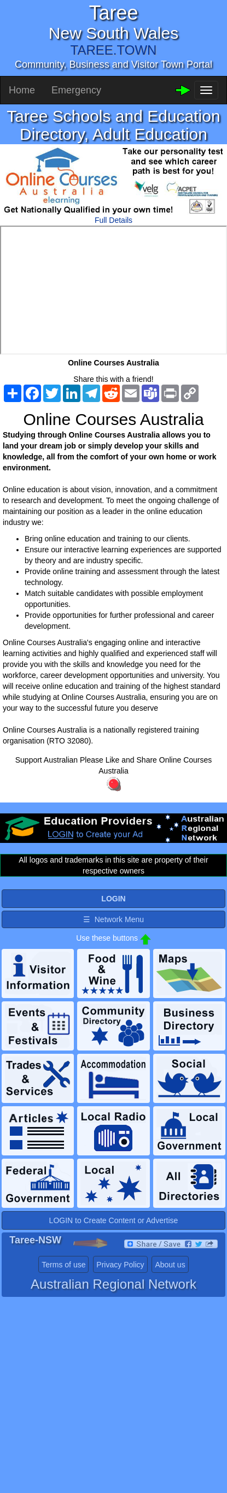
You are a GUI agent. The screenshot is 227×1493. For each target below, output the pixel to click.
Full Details (113, 220)
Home (22, 90)
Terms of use (63, 1264)
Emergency (76, 90)
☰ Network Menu (113, 919)
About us (170, 1264)
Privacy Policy (120, 1264)
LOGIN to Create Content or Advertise (113, 1220)
